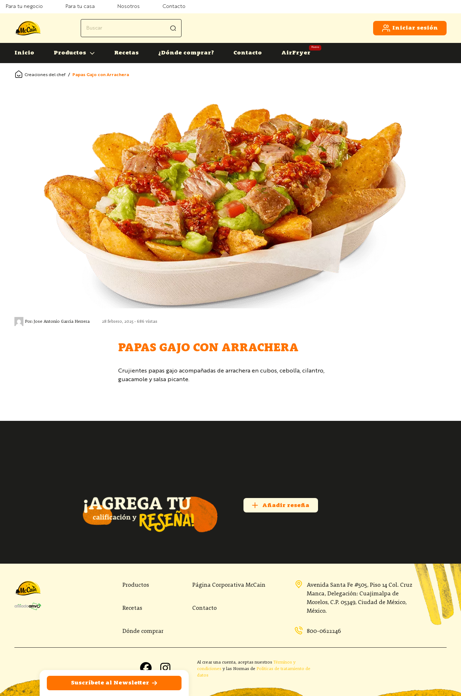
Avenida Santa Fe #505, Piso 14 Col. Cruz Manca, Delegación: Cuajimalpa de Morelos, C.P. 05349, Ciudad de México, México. (353, 597)
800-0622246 (317, 631)
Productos (70, 53)
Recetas (126, 53)
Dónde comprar (143, 631)
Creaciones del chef (45, 75)
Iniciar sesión (410, 28)
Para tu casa (80, 6)
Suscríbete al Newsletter (114, 683)
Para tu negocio (24, 6)
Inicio (24, 53)
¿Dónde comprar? (186, 53)
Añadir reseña (280, 505)
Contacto (173, 6)
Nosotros (128, 6)
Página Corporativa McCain (228, 585)
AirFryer (295, 53)
